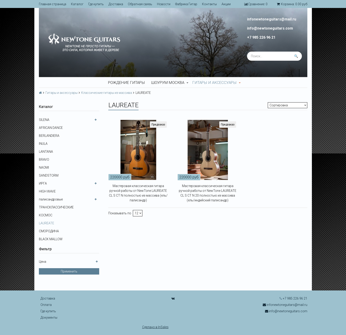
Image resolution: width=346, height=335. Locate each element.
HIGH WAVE (47, 191)
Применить (69, 271)
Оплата (46, 305)
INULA (43, 143)
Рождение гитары (126, 82)
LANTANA (46, 151)
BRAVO (44, 159)
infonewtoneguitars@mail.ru (271, 19)
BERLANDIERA (49, 136)
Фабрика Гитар (186, 4)
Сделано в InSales (155, 327)
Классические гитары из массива (106, 92)
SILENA (44, 120)
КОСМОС (45, 215)
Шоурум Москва (167, 82)
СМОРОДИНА (49, 231)
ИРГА (43, 183)
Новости (163, 4)
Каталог (77, 4)
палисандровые (51, 199)
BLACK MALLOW (51, 239)
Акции (226, 4)
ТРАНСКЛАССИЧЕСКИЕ (56, 207)
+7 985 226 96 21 (261, 37)
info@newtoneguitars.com (270, 28)
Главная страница (52, 4)
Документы (48, 317)
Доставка (116, 4)
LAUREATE (46, 223)
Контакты (209, 4)
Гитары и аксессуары (214, 82)
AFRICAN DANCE (51, 128)
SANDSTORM (48, 175)
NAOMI (44, 167)
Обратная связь (140, 4)
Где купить (96, 4)
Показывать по (119, 213)
